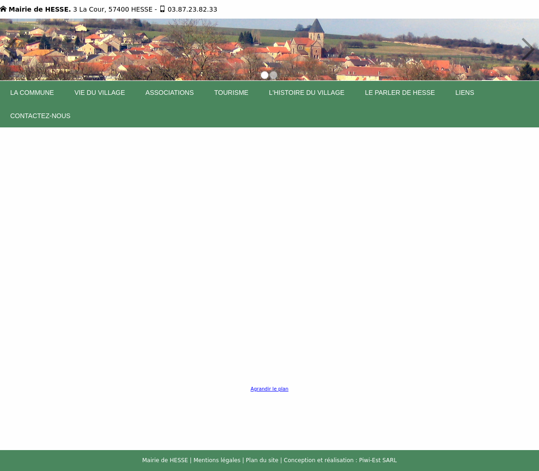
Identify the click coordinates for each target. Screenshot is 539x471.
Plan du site (262, 460)
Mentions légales (216, 460)
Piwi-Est (370, 460)
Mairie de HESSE (165, 460)
